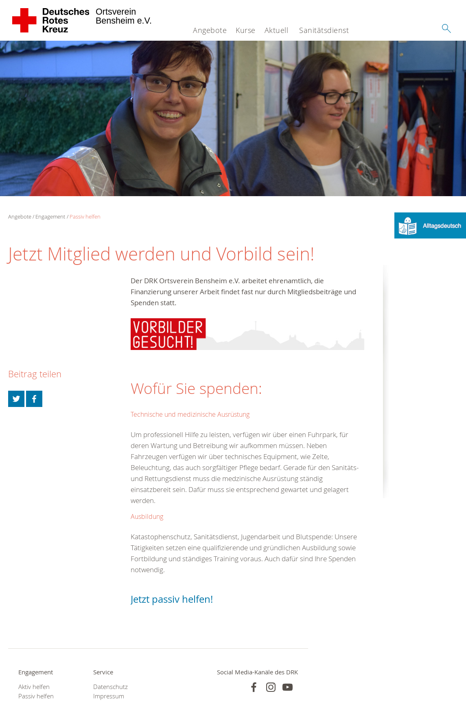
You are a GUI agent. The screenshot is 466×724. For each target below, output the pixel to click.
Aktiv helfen (34, 687)
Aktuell (277, 30)
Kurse (246, 30)
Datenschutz (110, 687)
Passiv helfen (85, 216)
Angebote (210, 30)
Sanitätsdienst (324, 30)
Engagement (50, 216)
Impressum (108, 696)
